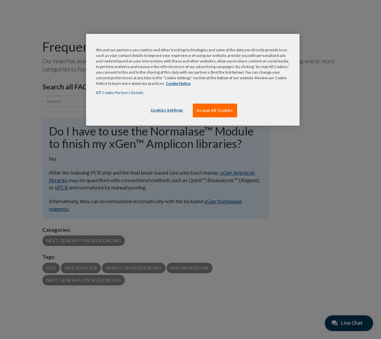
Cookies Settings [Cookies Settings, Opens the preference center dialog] (167, 110)
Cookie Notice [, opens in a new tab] (178, 83)
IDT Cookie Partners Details (120, 92)
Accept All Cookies (215, 110)
